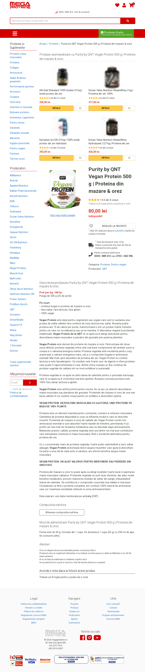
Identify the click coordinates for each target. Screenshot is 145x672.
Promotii (74, 604)
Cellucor (14, 206)
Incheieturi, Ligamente (22, 117)
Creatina (14, 97)
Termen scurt (17, 158)
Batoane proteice (19, 112)
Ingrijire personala (19, 143)
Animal (14, 180)
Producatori (74, 615)
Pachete (14, 153)
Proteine (14, 62)
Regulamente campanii (34, 619)
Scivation (15, 314)
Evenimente (74, 623)
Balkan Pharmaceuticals (23, 190)
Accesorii (15, 91)
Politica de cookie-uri (34, 611)
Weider (14, 340)
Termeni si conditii (33, 608)
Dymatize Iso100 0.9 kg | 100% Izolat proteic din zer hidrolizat (59, 141)
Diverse (14, 350)
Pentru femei (17, 122)
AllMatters (15, 175)
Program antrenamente (113, 615)
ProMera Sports (18, 304)
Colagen (14, 67)
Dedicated (15, 211)
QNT (12, 309)
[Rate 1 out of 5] (40, 98)
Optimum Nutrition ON (22, 294)
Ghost (13, 237)
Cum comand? (113, 604)
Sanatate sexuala (19, 133)
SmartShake (17, 319)
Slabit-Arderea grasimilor (18, 80)
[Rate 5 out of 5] (49, 98)
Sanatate (15, 127)
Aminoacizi (16, 72)
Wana (13, 330)
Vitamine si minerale (21, 107)
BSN (12, 201)
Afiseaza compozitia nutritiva (62, 512)
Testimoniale (113, 611)
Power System (18, 299)
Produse (74, 608)
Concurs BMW (113, 619)
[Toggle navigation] (14, 33)
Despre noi (74, 611)
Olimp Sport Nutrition (21, 289)
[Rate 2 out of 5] (43, 98)
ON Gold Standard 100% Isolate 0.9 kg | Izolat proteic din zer (60, 92)
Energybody (16, 227)
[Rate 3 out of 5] (45, 98)
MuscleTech (16, 273)
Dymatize (15, 221)
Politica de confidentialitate (34, 604)
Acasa (42, 43)
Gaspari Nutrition (19, 232)
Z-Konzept (15, 345)
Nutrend (14, 283)
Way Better (16, 335)
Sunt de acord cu (21, 392)
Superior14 (16, 324)
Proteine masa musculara (18, 55)
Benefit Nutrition (19, 196)
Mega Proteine (18, 268)
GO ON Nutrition (18, 242)
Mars (12, 263)
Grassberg (15, 247)
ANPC (33, 623)
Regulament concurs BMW (33, 615)
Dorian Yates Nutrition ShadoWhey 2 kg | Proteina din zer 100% (111, 92)
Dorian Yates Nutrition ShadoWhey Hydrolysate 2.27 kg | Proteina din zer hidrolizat (109, 141)
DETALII (56, 108)
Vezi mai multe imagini (62, 215)
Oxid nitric (15, 102)
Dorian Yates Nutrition (22, 216)
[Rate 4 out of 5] (47, 98)
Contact (113, 608)
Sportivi (74, 619)
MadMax (14, 258)
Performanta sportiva (22, 86)
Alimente (15, 138)
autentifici (120, 230)
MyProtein (15, 278)
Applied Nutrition (19, 185)
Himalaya (15, 252)
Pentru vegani (17, 148)
